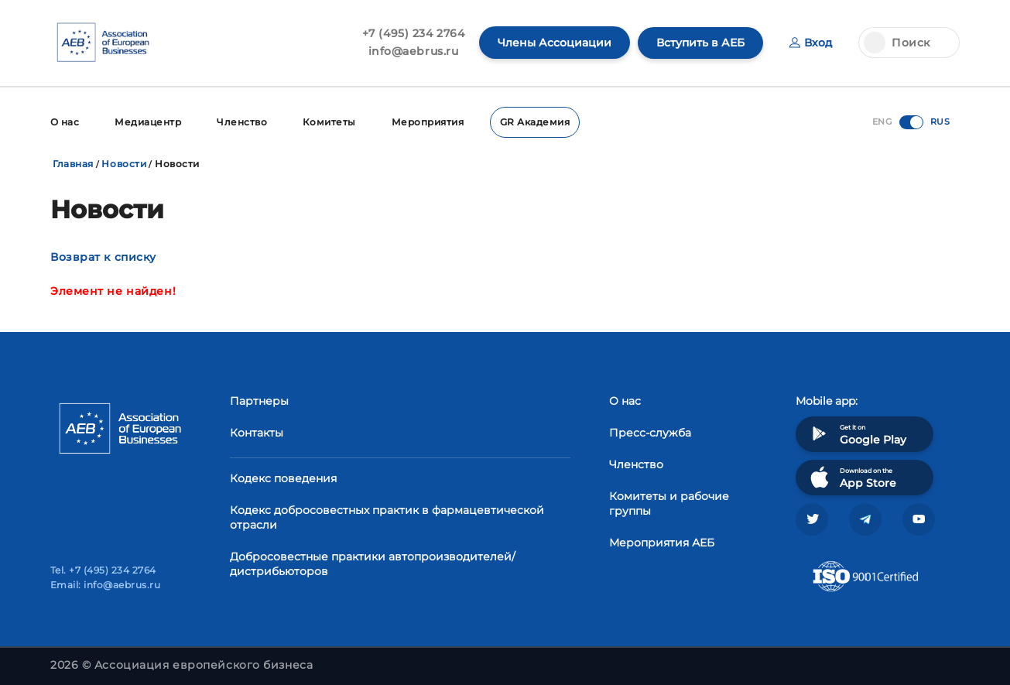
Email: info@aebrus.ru (105, 585)
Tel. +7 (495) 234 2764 (103, 570)
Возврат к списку (103, 257)
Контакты (256, 433)
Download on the (851, 477)
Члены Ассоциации (554, 43)
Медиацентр (148, 122)
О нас (64, 122)
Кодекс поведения (283, 478)
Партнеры (259, 401)
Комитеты (329, 122)
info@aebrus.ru (413, 51)
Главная (73, 164)
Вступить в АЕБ (700, 43)
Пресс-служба (650, 433)
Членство (242, 122)
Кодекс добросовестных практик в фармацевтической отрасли (387, 517)
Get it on (856, 434)
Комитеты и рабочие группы (669, 503)
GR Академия (535, 122)
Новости (123, 164)
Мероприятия (428, 122)
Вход (810, 43)
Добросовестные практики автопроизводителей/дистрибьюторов (372, 564)
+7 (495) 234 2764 (413, 33)
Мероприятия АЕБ (661, 543)
